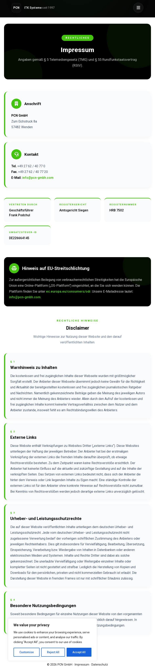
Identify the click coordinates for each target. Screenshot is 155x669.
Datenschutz (99, 664)
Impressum (81, 664)
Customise (26, 652)
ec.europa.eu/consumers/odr (68, 291)
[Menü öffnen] (138, 8)
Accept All (79, 652)
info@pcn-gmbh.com (37, 178)
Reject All (53, 652)
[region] (52, 639)
